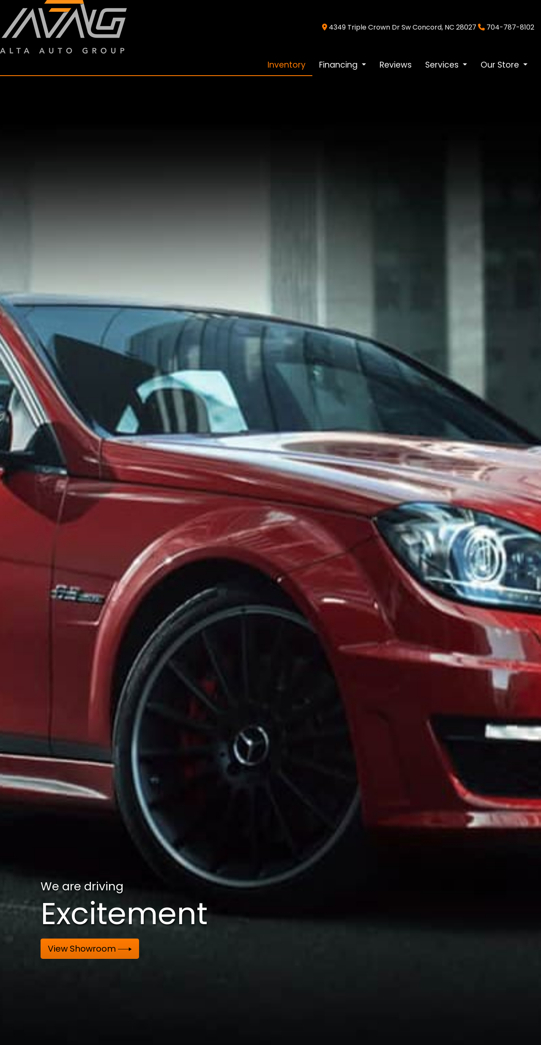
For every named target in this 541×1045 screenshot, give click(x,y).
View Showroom (90, 949)
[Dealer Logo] (63, 27)
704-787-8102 (510, 27)
